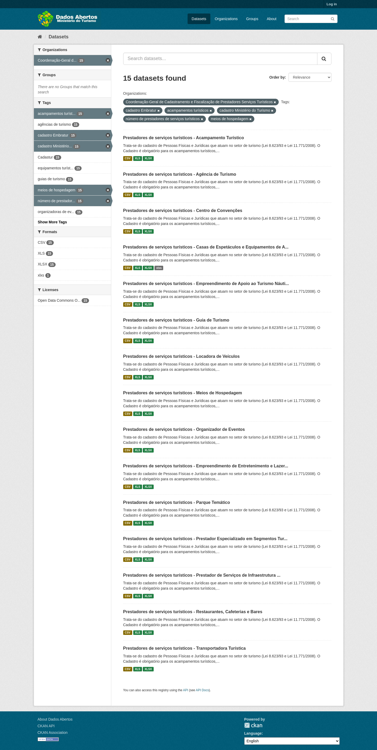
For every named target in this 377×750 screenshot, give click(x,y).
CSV (128, 158)
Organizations (226, 19)
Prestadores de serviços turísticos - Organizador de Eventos (184, 429)
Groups (252, 19)
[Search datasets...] (220, 59)
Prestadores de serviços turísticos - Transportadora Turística (184, 648)
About (272, 19)
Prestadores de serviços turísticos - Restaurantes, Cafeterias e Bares (193, 611)
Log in (332, 4)
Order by (277, 77)
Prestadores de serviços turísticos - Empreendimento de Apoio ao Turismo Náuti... (206, 283)
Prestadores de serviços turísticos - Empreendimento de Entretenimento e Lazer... (205, 466)
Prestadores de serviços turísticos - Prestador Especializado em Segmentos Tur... (205, 538)
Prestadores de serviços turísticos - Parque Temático (176, 502)
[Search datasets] (311, 19)
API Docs (202, 690)
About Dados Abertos (55, 719)
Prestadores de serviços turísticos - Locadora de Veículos (181, 356)
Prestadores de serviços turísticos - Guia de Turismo (176, 320)
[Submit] (332, 18)
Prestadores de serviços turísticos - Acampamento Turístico (183, 137)
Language (253, 733)
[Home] (40, 36)
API (185, 690)
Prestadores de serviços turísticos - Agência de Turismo (179, 174)
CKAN (253, 725)
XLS (137, 158)
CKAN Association (53, 732)
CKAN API (46, 726)
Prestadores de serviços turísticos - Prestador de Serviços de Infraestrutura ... (202, 575)
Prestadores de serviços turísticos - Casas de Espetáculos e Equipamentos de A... (206, 247)
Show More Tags (52, 222)
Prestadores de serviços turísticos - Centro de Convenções (182, 210)
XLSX (148, 158)
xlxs (159, 267)
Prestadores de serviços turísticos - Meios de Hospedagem (182, 393)
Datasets (199, 19)
